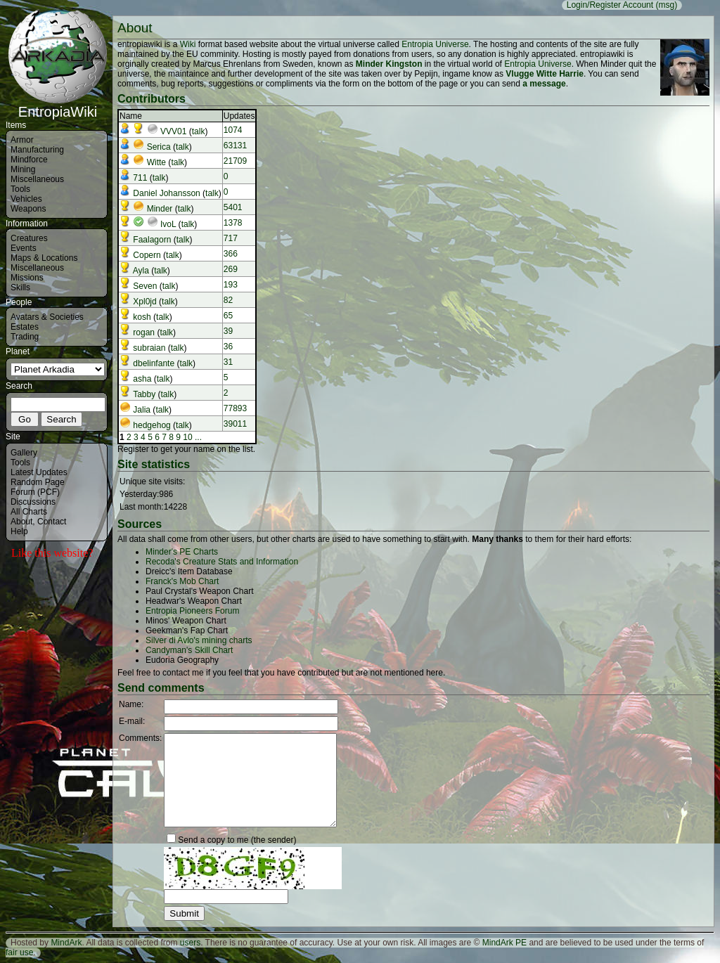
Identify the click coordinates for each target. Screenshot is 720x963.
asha (142, 379)
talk (198, 131)
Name (131, 116)
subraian (149, 348)
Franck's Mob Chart (182, 581)
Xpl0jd (144, 301)
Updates (239, 116)
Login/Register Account (610, 5)
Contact (51, 521)
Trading (25, 337)
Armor (22, 140)
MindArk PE (504, 943)
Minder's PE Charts (182, 552)
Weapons (28, 209)
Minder (160, 209)
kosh (141, 317)
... (198, 437)
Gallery (24, 453)
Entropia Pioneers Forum (192, 611)
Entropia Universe (434, 44)
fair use (19, 952)
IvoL (168, 224)
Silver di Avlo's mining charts (199, 640)
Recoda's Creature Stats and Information (222, 562)
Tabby (144, 394)
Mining (23, 169)
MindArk (66, 943)
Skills (20, 287)
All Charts (29, 512)
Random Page (38, 482)
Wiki (188, 44)
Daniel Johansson (166, 193)
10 (187, 437)
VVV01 (173, 131)
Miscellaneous (37, 179)
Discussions (33, 502)
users (190, 943)
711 (140, 178)
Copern (146, 255)
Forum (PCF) (35, 492)
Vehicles (26, 199)
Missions (27, 278)
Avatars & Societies (47, 317)
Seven (145, 286)
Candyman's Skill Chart (189, 650)
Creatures (29, 238)
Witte (156, 162)
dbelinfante (153, 363)
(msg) (666, 5)
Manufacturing (37, 150)
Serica (159, 147)
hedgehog (151, 425)
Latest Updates (39, 472)
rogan (144, 332)
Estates (25, 327)
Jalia (141, 410)
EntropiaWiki (57, 105)
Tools (20, 189)
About (21, 521)
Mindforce (29, 159)
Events (24, 248)
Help (19, 531)
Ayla (141, 271)
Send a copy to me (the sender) (237, 840)
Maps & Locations (44, 258)
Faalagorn (152, 240)
